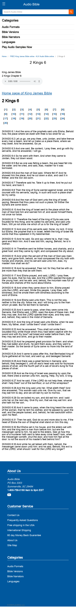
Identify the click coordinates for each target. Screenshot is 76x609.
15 (54, 114)
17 (5, 118)
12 (30, 114)
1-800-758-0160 (16, 490)
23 (54, 118)
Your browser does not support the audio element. (22, 81)
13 (38, 114)
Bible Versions (10, 32)
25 (5, 123)
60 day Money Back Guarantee (24, 535)
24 (62, 118)
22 (46, 118)
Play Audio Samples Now (17, 47)
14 (46, 114)
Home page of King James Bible (27, 93)
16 (62, 114)
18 (13, 118)
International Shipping (19, 530)
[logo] (31, 4)
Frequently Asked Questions (22, 520)
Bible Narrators (11, 37)
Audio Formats (11, 27)
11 (22, 114)
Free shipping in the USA (20, 525)
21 (38, 118)
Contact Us (13, 515)
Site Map (12, 545)
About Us (12, 540)
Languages (8, 42)
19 (22, 118)
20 (30, 118)
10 (13, 114)
